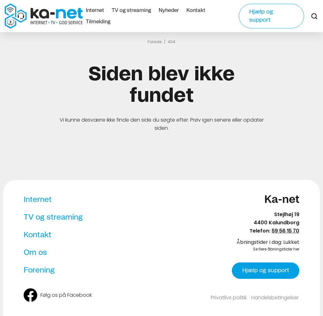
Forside (155, 41)
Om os (35, 252)
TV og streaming (131, 10)
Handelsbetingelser (275, 297)
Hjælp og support (261, 16)
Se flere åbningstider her (276, 249)
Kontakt (195, 10)
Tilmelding (98, 21)
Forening (39, 270)
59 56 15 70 (285, 230)
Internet (95, 10)
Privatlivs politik (229, 297)
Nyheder (169, 10)
